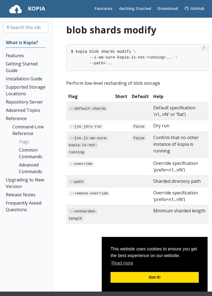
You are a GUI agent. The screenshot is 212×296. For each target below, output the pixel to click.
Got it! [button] (154, 277)
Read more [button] (122, 263)
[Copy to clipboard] (203, 48)
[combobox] (25, 27)
